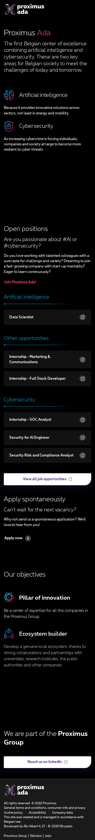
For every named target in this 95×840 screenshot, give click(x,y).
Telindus (36, 836)
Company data (62, 812)
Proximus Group (15, 836)
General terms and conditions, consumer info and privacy (44, 808)
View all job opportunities (38, 481)
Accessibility (37, 812)
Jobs (48, 836)
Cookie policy (13, 812)
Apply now (17, 538)
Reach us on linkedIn (36, 764)
